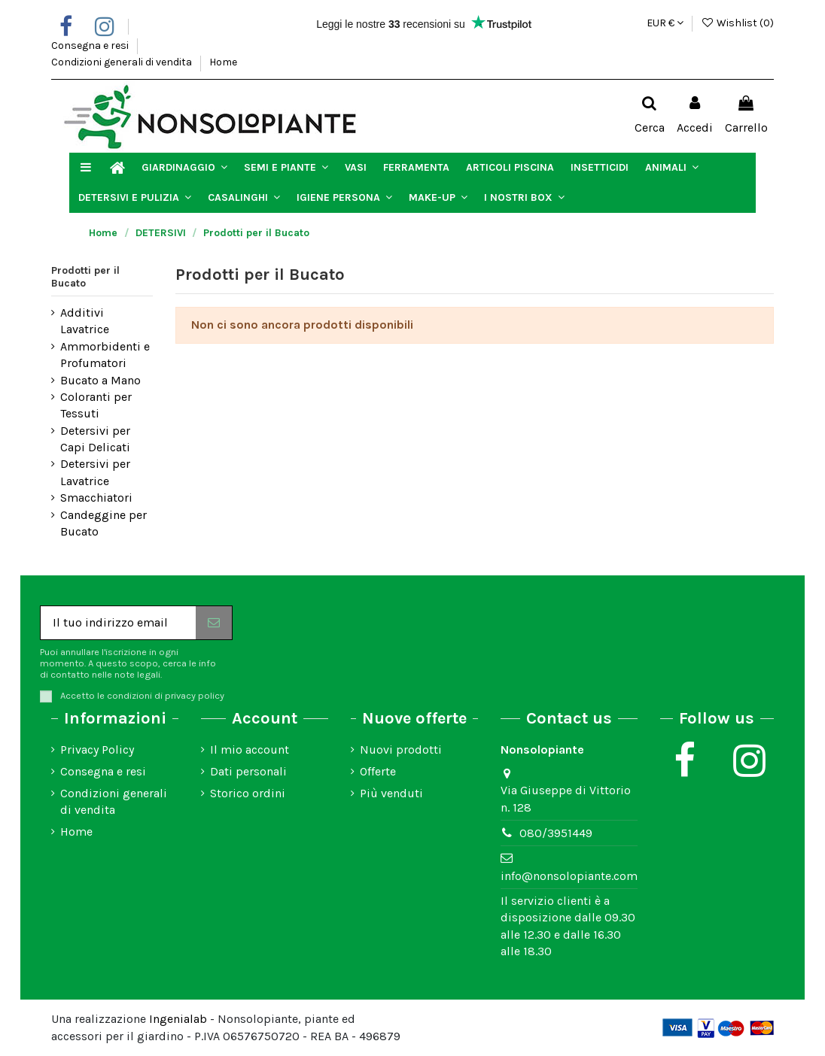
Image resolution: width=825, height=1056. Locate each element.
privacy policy (194, 695)
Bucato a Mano (100, 380)
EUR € (665, 23)
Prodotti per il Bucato (85, 277)
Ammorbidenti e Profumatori (105, 354)
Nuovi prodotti (401, 749)
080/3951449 (555, 833)
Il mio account (249, 749)
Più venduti (391, 793)
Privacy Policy (97, 749)
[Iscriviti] (214, 622)
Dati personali (248, 771)
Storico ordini (247, 793)
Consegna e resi (91, 45)
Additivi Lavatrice (84, 320)
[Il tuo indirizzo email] (118, 622)
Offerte (378, 771)
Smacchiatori (96, 497)
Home (223, 62)
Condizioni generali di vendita (122, 62)
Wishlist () (737, 23)
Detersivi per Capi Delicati (95, 438)
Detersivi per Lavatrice (95, 472)
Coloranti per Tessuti (96, 405)
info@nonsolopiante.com (569, 876)
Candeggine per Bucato (103, 523)
